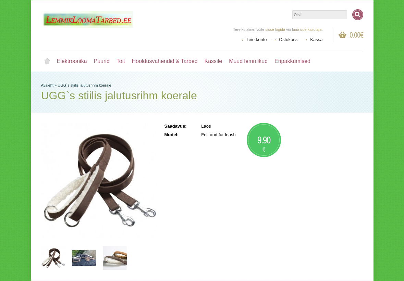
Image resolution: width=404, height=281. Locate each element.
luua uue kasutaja (306, 29)
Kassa (316, 39)
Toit (121, 61)
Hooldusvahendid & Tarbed (165, 61)
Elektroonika (72, 61)
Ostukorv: (288, 39)
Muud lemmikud (248, 61)
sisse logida (275, 29)
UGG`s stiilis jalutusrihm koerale (84, 85)
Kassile (213, 61)
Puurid (102, 61)
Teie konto (256, 39)
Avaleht (47, 61)
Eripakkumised (292, 61)
